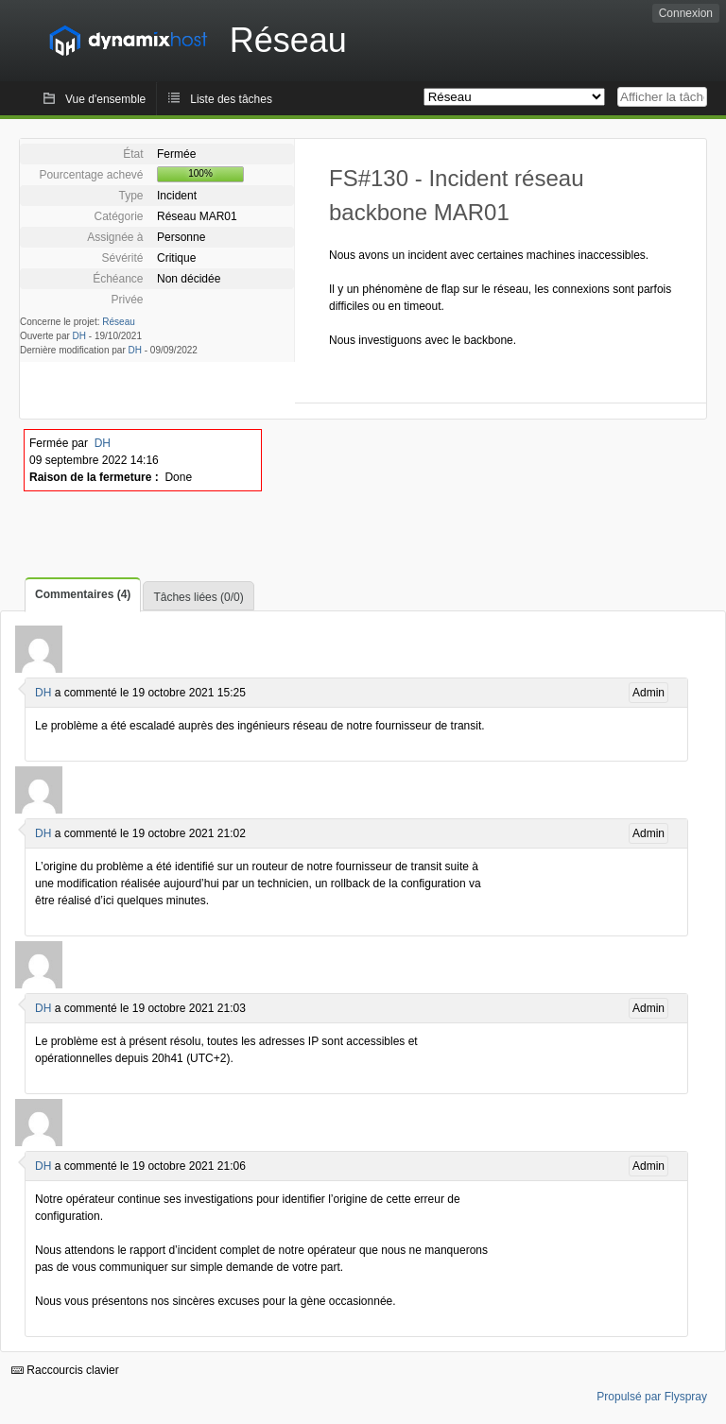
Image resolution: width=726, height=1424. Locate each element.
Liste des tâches (231, 99)
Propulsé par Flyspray (651, 1396)
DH (79, 336)
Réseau (118, 322)
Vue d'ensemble (105, 99)
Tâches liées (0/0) (198, 597)
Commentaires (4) (82, 594)
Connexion (686, 13)
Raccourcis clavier (65, 1370)
